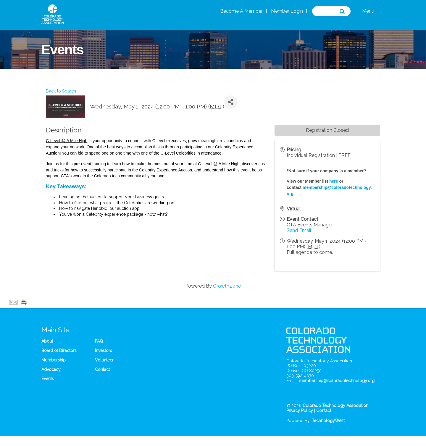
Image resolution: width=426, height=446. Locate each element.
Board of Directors (59, 350)
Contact (102, 369)
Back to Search (61, 90)
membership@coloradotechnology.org (337, 380)
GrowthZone (227, 286)
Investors (103, 350)
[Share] (231, 102)
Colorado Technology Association (335, 405)
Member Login (287, 11)
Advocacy (51, 369)
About (47, 341)
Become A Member (241, 11)
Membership (53, 360)
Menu (368, 11)
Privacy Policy (299, 410)
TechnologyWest (328, 420)
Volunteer (104, 360)
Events (47, 378)
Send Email (299, 230)
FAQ (99, 341)
